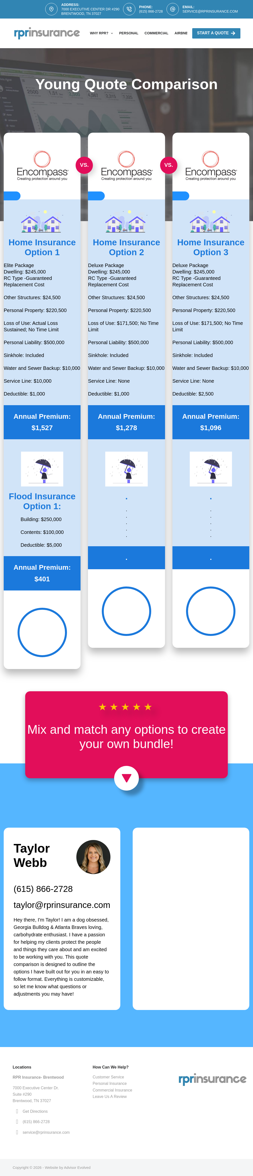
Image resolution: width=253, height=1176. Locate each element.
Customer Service (108, 1077)
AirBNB (181, 33)
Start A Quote (216, 33)
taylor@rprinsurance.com (62, 905)
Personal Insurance (110, 1083)
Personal (128, 33)
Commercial (156, 33)
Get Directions (35, 1111)
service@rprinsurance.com (210, 11)
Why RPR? (102, 33)
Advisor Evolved (77, 1167)
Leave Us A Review (110, 1096)
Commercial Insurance (112, 1090)
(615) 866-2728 (151, 11)
